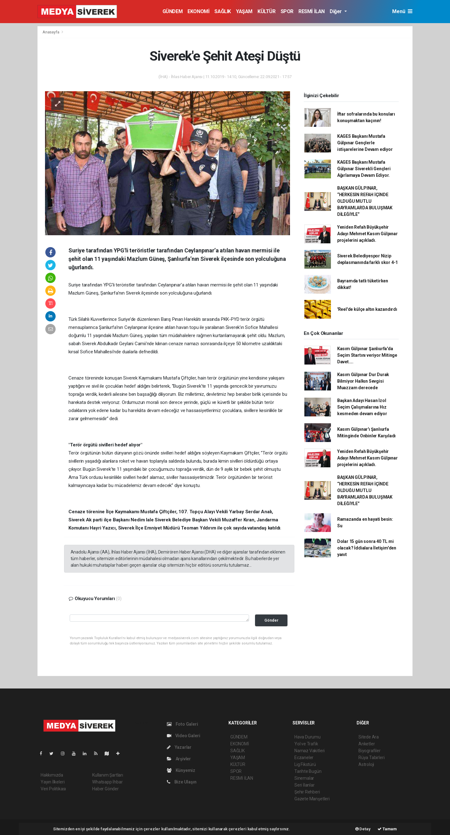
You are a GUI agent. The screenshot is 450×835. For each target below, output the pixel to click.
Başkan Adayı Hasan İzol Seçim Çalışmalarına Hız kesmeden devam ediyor (362, 407)
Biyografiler (369, 750)
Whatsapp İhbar (107, 781)
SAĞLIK (222, 11)
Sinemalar (304, 778)
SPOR (287, 11)
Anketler (366, 743)
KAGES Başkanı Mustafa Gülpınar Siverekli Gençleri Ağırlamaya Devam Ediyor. (364, 169)
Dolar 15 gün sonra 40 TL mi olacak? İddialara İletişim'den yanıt (366, 548)
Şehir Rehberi (307, 791)
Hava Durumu (307, 736)
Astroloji (366, 764)
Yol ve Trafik (306, 743)
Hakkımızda (52, 775)
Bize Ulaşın (182, 781)
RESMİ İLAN (311, 11)
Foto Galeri (182, 724)
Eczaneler (303, 757)
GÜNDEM (172, 11)
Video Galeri (183, 735)
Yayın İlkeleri (52, 781)
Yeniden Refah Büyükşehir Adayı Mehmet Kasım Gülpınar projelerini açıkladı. (367, 234)
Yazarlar (179, 747)
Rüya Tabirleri (371, 757)
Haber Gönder (105, 788)
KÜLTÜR (267, 11)
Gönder (271, 620)
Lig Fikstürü (305, 764)
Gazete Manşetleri (312, 798)
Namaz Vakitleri (309, 750)
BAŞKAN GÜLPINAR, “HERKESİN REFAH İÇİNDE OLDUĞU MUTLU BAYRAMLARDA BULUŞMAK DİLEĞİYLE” (364, 201)
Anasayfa (51, 32)
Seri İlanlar (304, 785)
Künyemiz (181, 770)
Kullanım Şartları (107, 775)
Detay (363, 829)
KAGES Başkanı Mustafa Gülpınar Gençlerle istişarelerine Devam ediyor (365, 143)
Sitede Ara (368, 736)
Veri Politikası (53, 788)
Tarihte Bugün (308, 771)
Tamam (387, 829)
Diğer (336, 11)
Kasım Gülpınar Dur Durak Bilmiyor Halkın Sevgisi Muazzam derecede (363, 381)
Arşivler (179, 758)
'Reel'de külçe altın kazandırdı (367, 309)
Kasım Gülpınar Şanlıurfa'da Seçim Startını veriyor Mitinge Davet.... (367, 355)
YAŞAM (244, 11)
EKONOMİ (198, 11)
